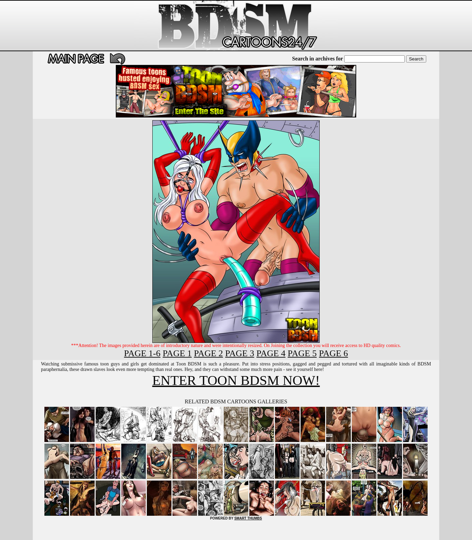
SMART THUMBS (248, 518)
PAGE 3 (239, 353)
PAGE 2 (208, 353)
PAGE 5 (302, 353)
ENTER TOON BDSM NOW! (236, 380)
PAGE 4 (271, 353)
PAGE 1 (177, 353)
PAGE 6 (333, 353)
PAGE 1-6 (142, 353)
